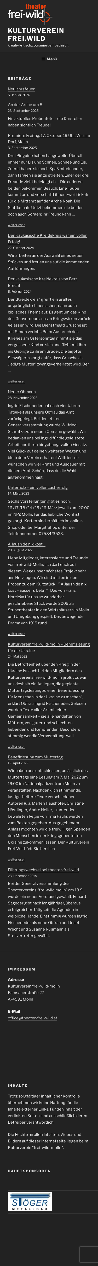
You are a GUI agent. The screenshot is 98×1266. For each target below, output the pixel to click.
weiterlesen (16, 225)
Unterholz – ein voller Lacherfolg (38, 487)
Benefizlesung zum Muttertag (35, 757)
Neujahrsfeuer (21, 89)
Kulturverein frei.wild (36, 34)
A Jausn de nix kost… (26, 544)
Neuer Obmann (22, 392)
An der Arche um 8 (25, 104)
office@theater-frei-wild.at (32, 1018)
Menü (49, 59)
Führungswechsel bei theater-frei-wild (43, 870)
